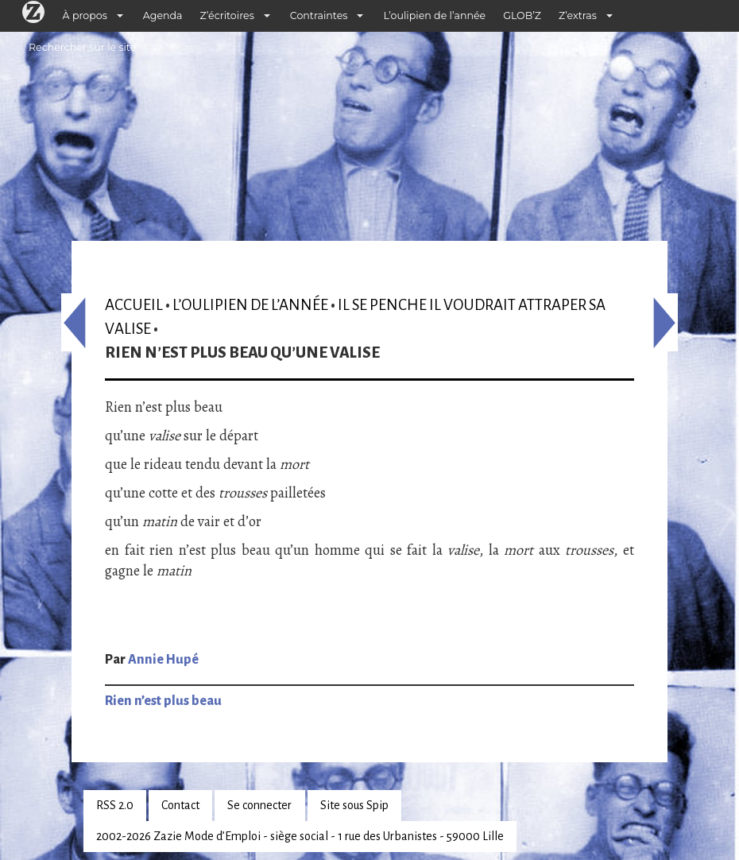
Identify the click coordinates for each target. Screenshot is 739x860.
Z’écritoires (227, 15)
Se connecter (259, 805)
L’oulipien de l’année (434, 15)
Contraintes (319, 15)
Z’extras (578, 15)
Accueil (134, 304)
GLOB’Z (522, 15)
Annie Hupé (163, 660)
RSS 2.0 (114, 805)
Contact (180, 805)
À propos (85, 15)
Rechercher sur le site (82, 47)
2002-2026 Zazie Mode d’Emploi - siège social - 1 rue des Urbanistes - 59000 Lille (300, 836)
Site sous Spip (354, 805)
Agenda (163, 15)
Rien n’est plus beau (163, 701)
